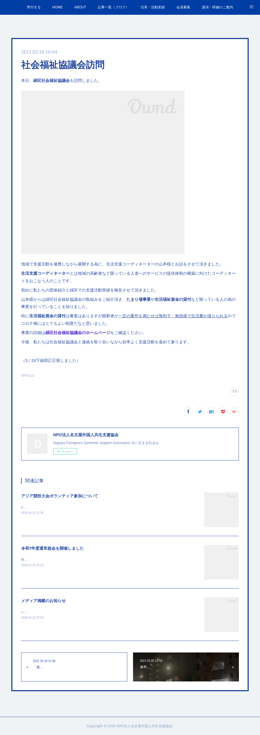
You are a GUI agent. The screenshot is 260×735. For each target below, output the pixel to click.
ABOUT (80, 7)
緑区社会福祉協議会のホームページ (77, 332)
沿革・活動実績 (153, 7)
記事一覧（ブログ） (113, 7)
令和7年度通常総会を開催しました (52, 548)
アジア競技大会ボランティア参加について (59, 496)
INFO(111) (28, 375)
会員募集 (183, 7)
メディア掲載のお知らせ (43, 600)
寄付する (34, 7)
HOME (57, 7)
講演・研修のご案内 (217, 7)
